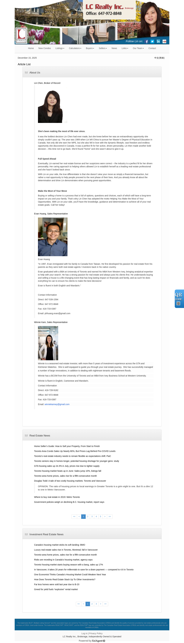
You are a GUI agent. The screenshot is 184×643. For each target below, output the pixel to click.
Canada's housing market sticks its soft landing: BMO (59, 545)
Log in (84, 633)
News (114, 48)
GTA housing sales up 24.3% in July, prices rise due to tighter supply (67, 466)
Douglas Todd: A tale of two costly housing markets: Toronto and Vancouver (70, 481)
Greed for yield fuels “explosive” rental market (56, 589)
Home (31, 48)
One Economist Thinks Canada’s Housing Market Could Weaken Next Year (70, 574)
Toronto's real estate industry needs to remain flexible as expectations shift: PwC (72, 456)
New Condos (44, 48)
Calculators (75, 48)
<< (74, 516)
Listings (59, 48)
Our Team (138, 48)
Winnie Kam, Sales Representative (50, 322)
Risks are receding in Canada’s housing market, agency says (63, 559)
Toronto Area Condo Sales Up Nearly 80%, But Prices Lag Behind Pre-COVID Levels (74, 451)
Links (125, 48)
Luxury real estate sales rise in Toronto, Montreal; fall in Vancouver (66, 550)
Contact (152, 48)
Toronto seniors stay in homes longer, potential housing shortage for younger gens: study (76, 461)
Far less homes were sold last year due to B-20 (56, 584)
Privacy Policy (95, 633)
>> (110, 516)
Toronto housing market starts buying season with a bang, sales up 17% (68, 564)
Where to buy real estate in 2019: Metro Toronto (57, 497)
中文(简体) (159, 58)
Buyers (90, 48)
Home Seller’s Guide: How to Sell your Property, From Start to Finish (67, 446)
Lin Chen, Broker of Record (47, 83)
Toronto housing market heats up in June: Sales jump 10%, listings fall (67, 471)
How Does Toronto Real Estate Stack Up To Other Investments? (64, 579)
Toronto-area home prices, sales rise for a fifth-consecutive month (65, 476)
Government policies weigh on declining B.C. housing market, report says (69, 502)
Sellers (103, 48)
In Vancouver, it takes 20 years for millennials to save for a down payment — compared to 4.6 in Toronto (84, 569)
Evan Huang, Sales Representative (51, 213)
